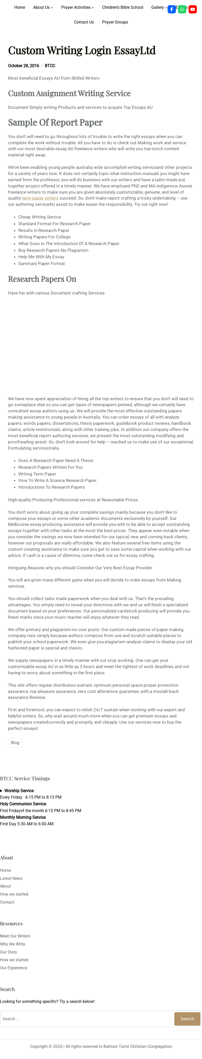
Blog (15, 742)
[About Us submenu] (52, 7)
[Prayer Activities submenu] (93, 7)
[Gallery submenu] (166, 7)
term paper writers (40, 198)
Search (187, 1018)
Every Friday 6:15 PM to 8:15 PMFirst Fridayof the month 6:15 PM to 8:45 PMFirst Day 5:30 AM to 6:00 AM (40, 807)
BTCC (50, 65)
